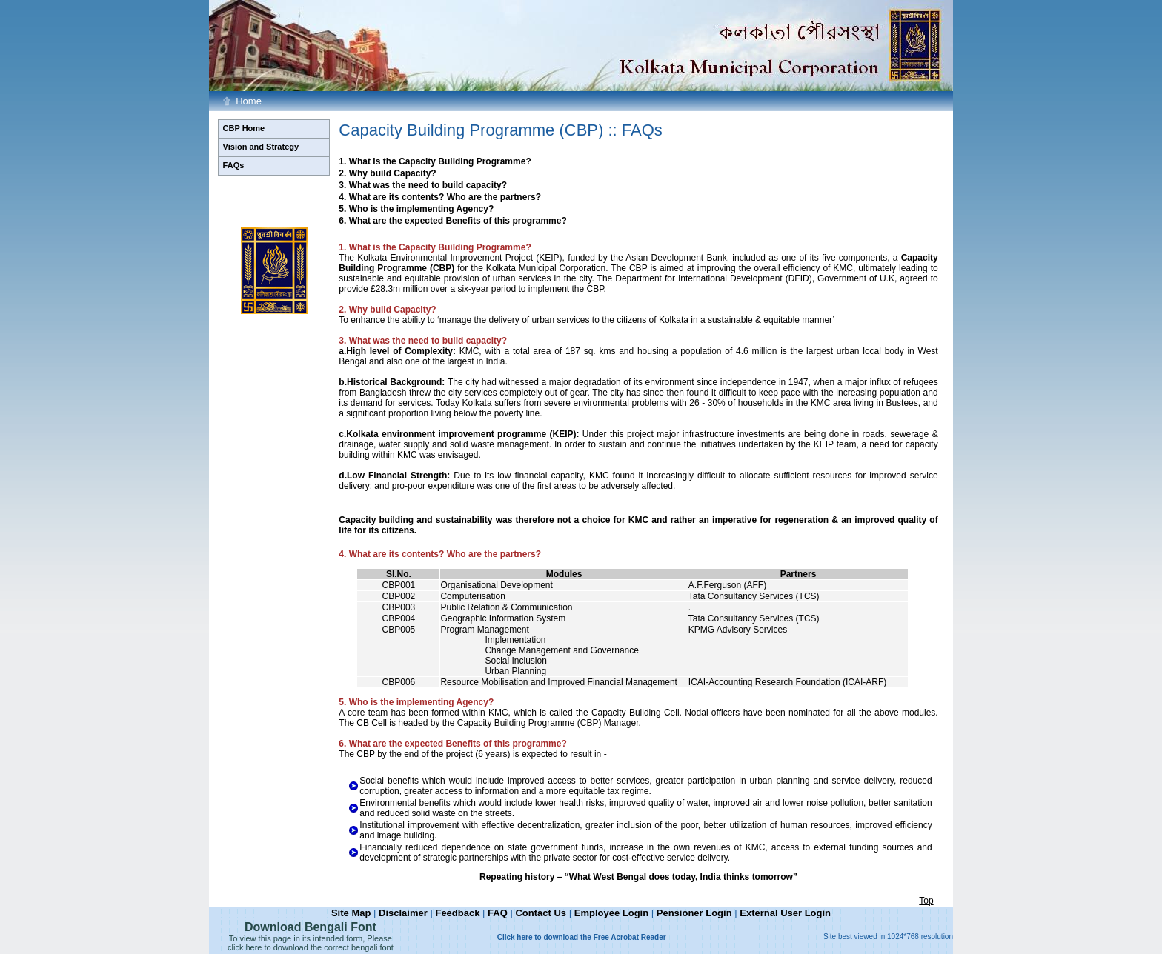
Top (926, 900)
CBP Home (244, 128)
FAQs (234, 165)
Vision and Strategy (261, 146)
